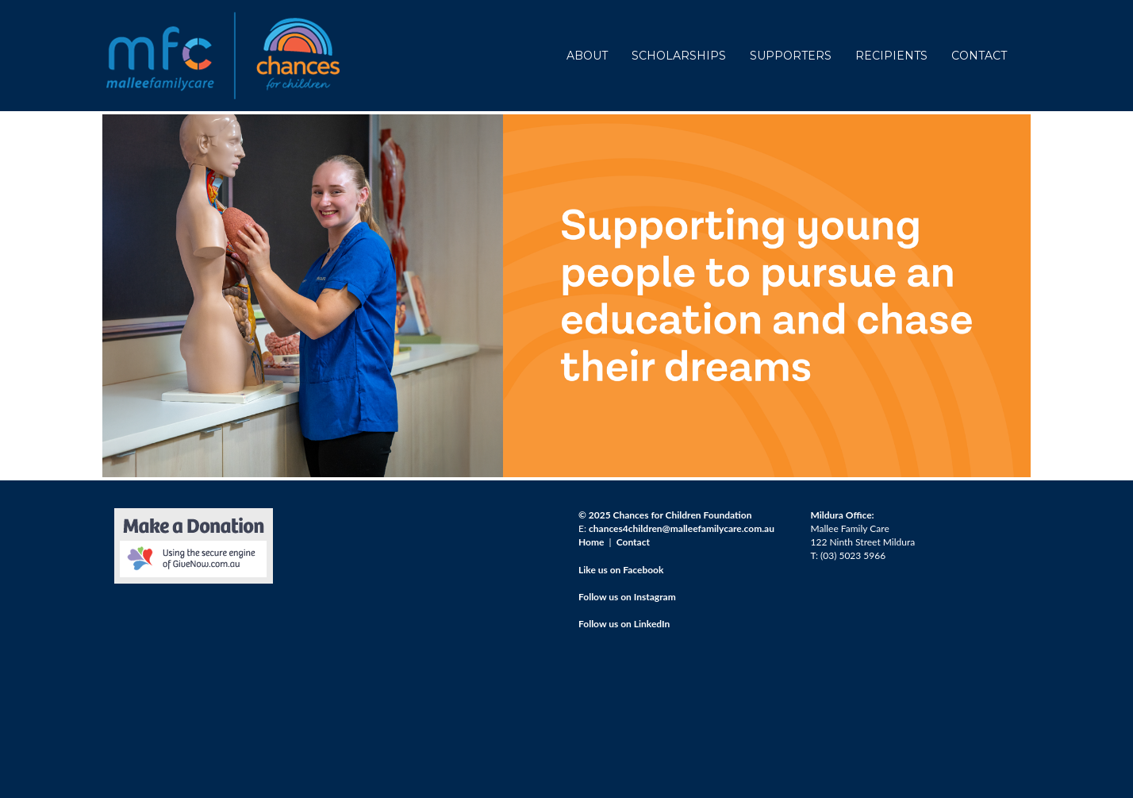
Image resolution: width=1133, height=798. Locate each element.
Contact (633, 542)
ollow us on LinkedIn (626, 624)
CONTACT (979, 55)
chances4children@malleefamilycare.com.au (681, 528)
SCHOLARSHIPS (679, 55)
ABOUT (587, 55)
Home (591, 542)
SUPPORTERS (791, 55)
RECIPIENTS (891, 55)
